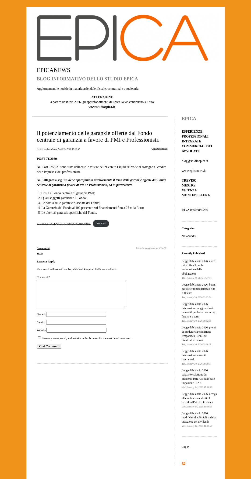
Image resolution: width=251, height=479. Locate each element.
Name (41, 320)
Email (41, 328)
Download (100, 223)
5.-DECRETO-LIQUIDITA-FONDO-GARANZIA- (64, 223)
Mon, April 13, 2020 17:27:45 (66, 149)
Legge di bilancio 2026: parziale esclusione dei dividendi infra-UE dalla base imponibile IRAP (198, 379)
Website (41, 336)
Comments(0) (43, 248)
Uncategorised (159, 148)
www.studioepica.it (101, 107)
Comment (43, 277)
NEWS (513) (189, 236)
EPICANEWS (53, 70)
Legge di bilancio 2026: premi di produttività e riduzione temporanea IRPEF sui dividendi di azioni (199, 336)
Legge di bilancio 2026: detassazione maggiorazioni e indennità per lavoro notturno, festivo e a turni (198, 312)
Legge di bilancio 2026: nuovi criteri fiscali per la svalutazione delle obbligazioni (199, 269)
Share (40, 253)
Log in (185, 446)
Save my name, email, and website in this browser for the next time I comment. (86, 344)
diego (49, 149)
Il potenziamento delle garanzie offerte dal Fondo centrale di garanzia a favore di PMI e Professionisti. (98, 136)
